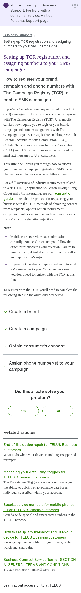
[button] (75, 5)
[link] (30, 20)
